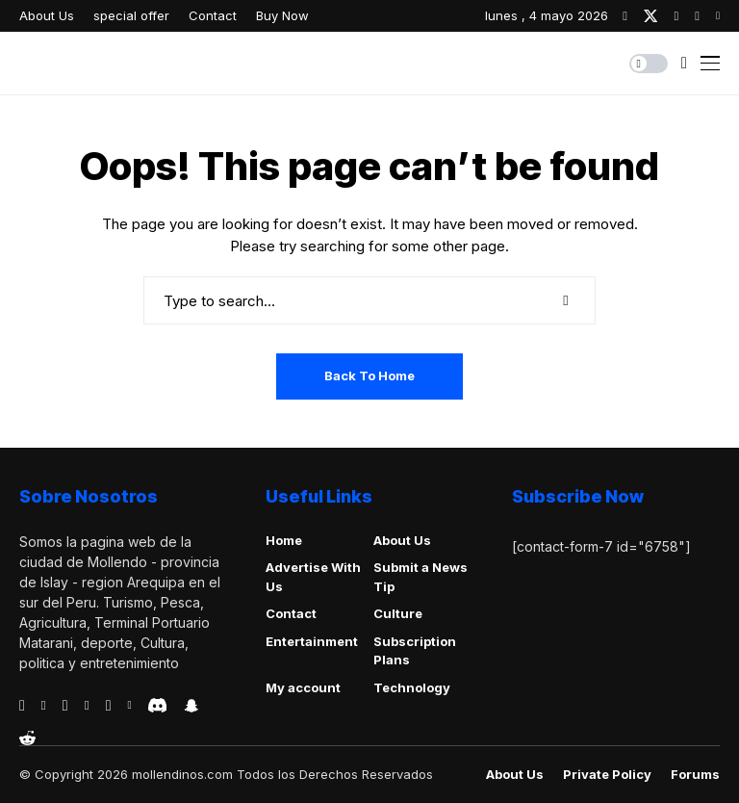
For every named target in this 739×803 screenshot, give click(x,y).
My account (303, 687)
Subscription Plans (414, 651)
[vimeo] (87, 705)
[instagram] (676, 16)
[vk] (129, 706)
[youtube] (718, 16)
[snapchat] (191, 705)
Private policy (607, 774)
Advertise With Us (313, 576)
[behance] (43, 705)
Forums (695, 774)
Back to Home (369, 375)
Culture (397, 613)
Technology (411, 687)
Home (284, 540)
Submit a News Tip (420, 576)
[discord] (157, 705)
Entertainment (312, 641)
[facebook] (625, 16)
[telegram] (65, 705)
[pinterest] (697, 16)
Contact (291, 613)
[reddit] (27, 738)
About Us (402, 540)
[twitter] (650, 16)
